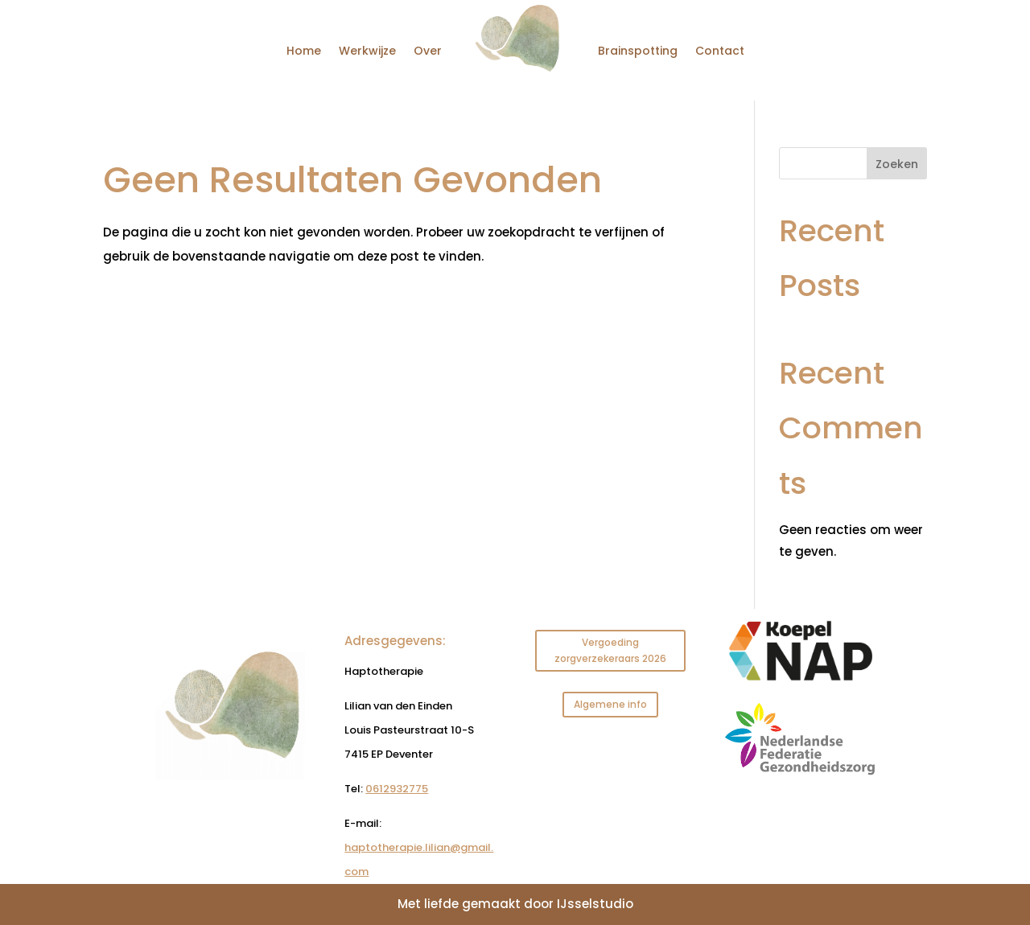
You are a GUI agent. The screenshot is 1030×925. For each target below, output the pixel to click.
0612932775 (396, 788)
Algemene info (610, 704)
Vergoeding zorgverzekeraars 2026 (610, 650)
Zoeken (897, 164)
